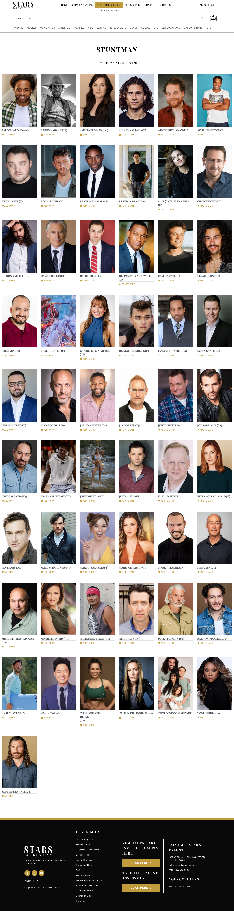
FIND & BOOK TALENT (109, 4)
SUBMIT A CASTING (82, 4)
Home (64, 4)
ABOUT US (165, 4)
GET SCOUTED (133, 4)
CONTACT (150, 4)
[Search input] (105, 18)
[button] (10, 134)
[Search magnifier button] (202, 18)
